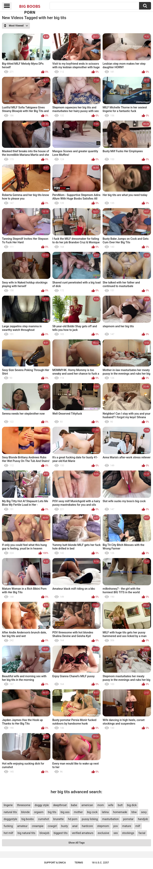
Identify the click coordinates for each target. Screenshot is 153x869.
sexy (144, 812)
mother (78, 812)
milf (137, 826)
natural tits (10, 812)
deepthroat (60, 805)
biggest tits (60, 833)
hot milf (8, 833)
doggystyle (10, 819)
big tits (52, 812)
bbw (134, 812)
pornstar (128, 819)
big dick (131, 805)
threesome (23, 805)
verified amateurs (82, 833)
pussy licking (90, 819)
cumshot (43, 819)
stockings (128, 833)
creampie (37, 826)
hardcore (87, 826)
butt (120, 805)
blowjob (44, 833)
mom (100, 805)
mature (126, 826)
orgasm (39, 812)
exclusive (103, 833)
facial (141, 833)
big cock (92, 812)
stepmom (103, 826)
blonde (25, 812)
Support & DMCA (55, 862)
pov (115, 826)
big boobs (28, 819)
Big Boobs (29, 6)
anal (74, 826)
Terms (79, 862)
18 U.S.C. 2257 (100, 862)
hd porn (72, 819)
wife (110, 805)
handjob (143, 819)
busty (64, 826)
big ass (65, 812)
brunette (58, 819)
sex (116, 833)
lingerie (8, 805)
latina (105, 812)
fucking (8, 826)
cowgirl (52, 826)
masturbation (110, 819)
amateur (22, 826)
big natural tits (26, 833)
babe (74, 805)
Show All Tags (76, 842)
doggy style (42, 805)
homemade (120, 812)
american (87, 805)
